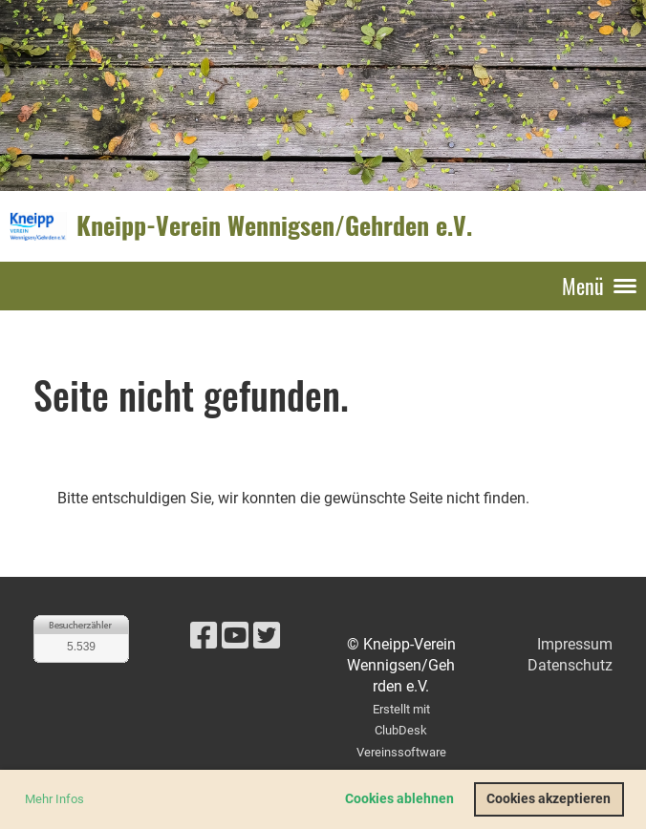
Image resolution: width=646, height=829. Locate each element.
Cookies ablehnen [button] (399, 799)
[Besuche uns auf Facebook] (203, 636)
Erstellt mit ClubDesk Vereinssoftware (401, 730)
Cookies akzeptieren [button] (548, 799)
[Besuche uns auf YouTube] (235, 636)
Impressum (575, 644)
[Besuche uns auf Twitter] (266, 636)
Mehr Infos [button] (54, 799)
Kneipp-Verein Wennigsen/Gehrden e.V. (274, 225)
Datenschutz (570, 665)
